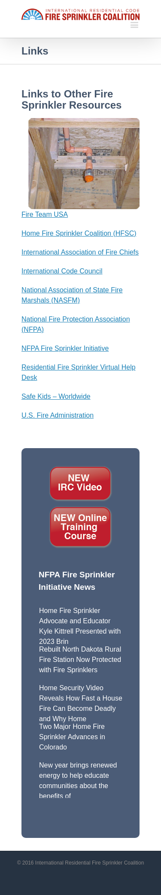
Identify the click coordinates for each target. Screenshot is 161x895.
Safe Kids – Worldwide (56, 396)
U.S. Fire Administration (57, 415)
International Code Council (62, 271)
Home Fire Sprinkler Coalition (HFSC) (79, 233)
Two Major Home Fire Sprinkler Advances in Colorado (72, 737)
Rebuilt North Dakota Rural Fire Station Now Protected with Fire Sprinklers (80, 660)
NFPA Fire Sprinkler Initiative (65, 348)
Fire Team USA (44, 214)
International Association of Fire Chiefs (80, 252)
